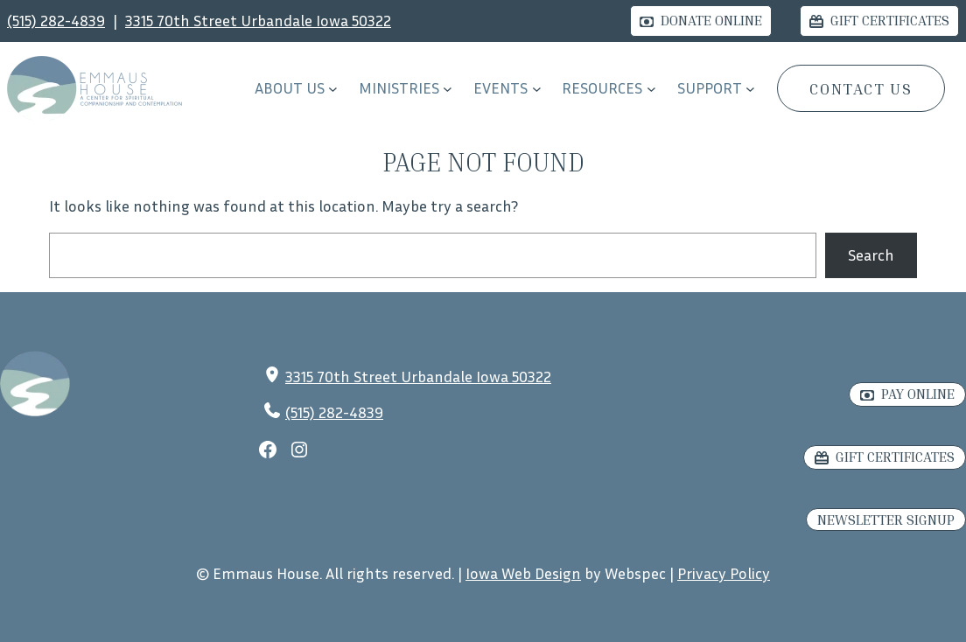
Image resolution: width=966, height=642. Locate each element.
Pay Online (918, 393)
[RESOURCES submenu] (651, 89)
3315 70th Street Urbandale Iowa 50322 (258, 20)
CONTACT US (861, 88)
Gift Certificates (889, 20)
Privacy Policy (723, 573)
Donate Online (711, 20)
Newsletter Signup (886, 519)
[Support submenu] (750, 89)
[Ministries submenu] (447, 89)
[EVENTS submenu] (537, 89)
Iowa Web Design (523, 573)
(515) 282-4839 (56, 20)
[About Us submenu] (333, 89)
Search (871, 254)
